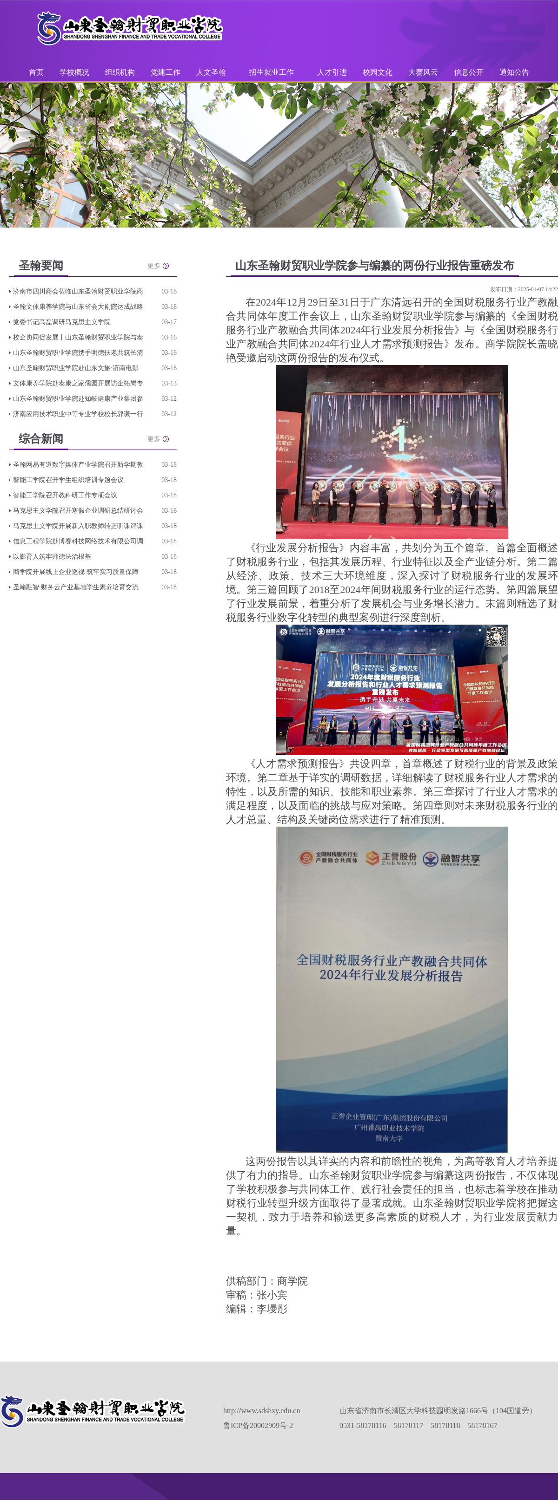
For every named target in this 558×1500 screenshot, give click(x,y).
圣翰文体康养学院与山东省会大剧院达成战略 (78, 306)
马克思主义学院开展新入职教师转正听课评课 (78, 525)
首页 (36, 72)
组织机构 (120, 72)
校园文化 (377, 72)
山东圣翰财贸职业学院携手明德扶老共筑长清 (78, 352)
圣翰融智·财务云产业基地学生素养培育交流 (76, 587)
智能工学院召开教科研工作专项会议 (65, 495)
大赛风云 (423, 72)
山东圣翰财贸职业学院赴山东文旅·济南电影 (76, 368)
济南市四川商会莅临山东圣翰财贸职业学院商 (78, 291)
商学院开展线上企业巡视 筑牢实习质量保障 (76, 571)
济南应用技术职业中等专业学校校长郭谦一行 (78, 414)
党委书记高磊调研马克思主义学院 (62, 322)
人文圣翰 (211, 72)
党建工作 (165, 72)
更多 (153, 265)
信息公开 (469, 72)
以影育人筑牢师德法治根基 (52, 556)
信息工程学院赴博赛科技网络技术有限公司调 (78, 541)
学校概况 (74, 72)
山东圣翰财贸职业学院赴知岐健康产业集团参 (78, 398)
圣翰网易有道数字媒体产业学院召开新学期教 (78, 464)
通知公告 (514, 72)
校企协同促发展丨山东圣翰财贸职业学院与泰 (78, 337)
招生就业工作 (271, 72)
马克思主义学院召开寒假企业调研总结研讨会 (78, 510)
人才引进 (332, 72)
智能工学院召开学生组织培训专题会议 (68, 479)
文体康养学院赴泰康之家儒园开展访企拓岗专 (78, 383)
